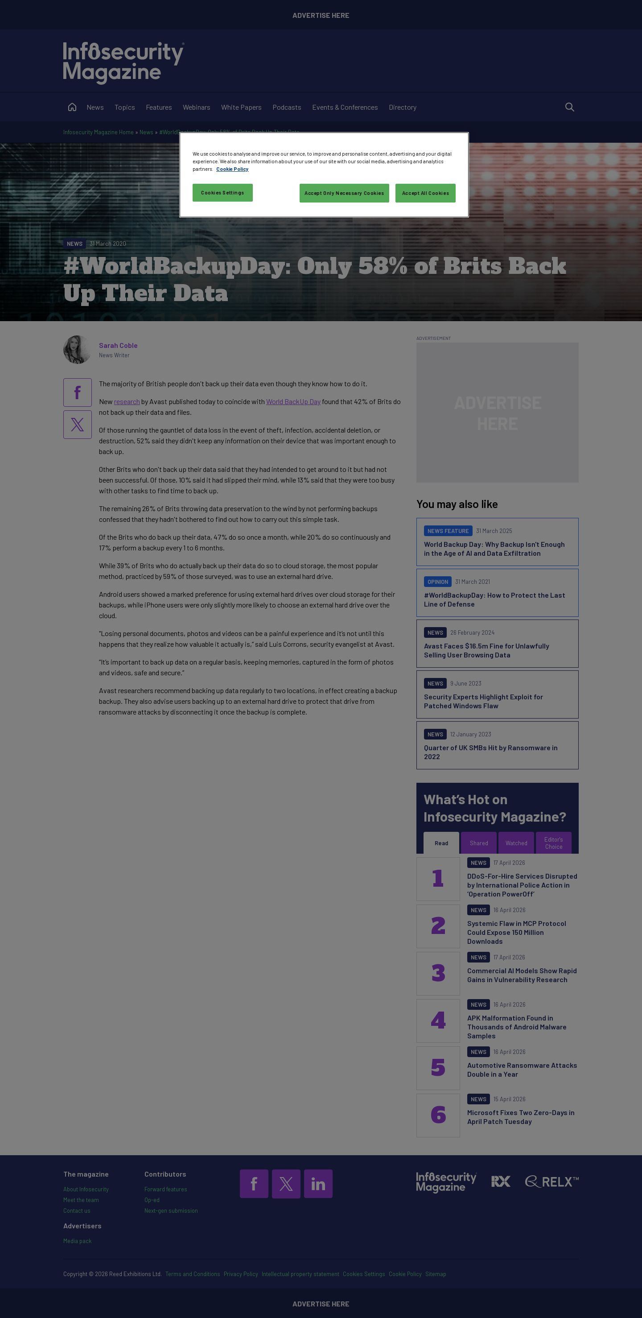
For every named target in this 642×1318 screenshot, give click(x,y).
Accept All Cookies (425, 193)
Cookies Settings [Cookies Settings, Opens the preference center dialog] (222, 192)
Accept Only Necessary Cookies (344, 193)
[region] (324, 175)
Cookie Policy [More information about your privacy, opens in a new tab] (232, 169)
